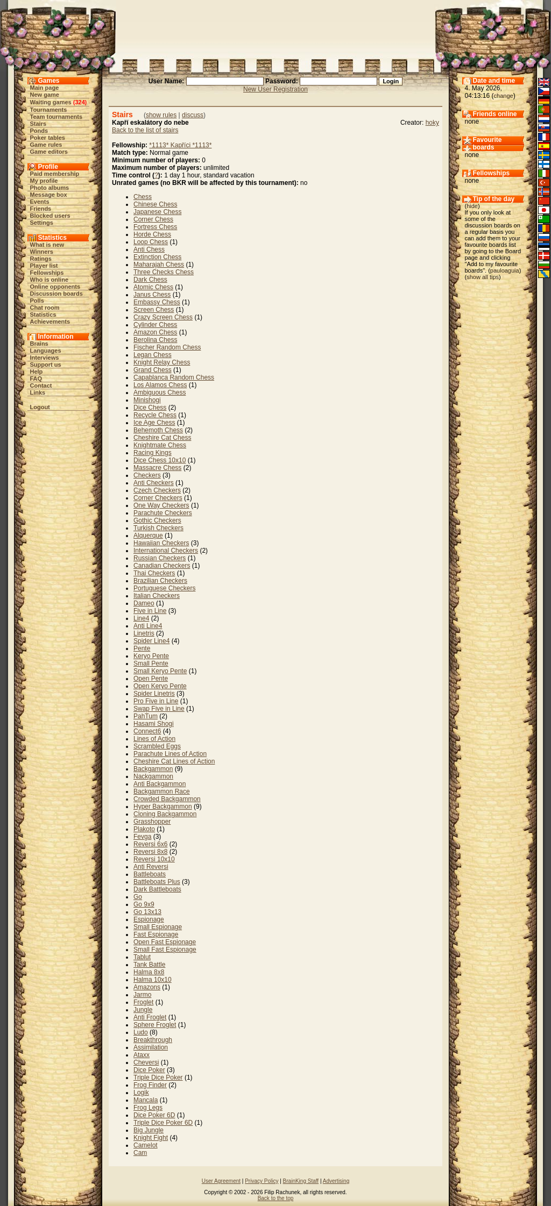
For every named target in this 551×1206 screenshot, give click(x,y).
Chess (142, 197)
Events (40, 201)
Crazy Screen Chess (163, 317)
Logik (141, 1092)
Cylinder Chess (155, 325)
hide (472, 206)
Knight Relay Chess (161, 362)
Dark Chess (150, 279)
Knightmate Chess (159, 445)
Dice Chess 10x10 (159, 460)
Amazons (146, 987)
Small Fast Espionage (164, 949)
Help (36, 371)
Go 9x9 (143, 904)
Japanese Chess (157, 212)
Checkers (147, 475)
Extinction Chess (157, 257)
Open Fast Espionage (164, 942)
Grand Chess (152, 370)
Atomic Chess (153, 287)
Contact (41, 385)
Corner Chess (153, 219)
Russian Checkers (159, 558)
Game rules (46, 144)
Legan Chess (152, 355)
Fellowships (47, 272)
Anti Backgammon (159, 784)
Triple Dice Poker (158, 1077)
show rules (161, 115)
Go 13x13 (147, 912)
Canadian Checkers (161, 565)
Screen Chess (153, 309)
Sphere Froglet (154, 1025)
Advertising (336, 1181)
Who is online (49, 279)
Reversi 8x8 (150, 851)
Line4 (141, 618)
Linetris (143, 633)
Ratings (41, 258)
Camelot (145, 1145)
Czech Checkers (157, 490)
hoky (432, 122)
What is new (47, 244)
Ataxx (141, 1055)
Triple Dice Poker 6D (163, 1122)
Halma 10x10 (152, 979)
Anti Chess (149, 249)
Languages (45, 350)
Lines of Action (154, 739)
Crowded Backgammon (167, 799)
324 (79, 102)
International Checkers (165, 550)
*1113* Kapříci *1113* (180, 145)
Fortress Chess (155, 227)
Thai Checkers (154, 573)
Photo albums (49, 187)
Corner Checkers (157, 498)
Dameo (143, 603)
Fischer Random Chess (167, 347)
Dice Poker (149, 1070)
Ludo (140, 1032)
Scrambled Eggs (157, 746)
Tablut (142, 957)
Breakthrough (152, 1040)
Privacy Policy (261, 1181)
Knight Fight (150, 1137)
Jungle (142, 1010)
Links (38, 392)
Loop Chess (150, 242)
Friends (41, 208)
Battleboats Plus (156, 882)
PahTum (145, 716)
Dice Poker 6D (154, 1115)
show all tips (483, 277)
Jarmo (142, 994)
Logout (40, 407)
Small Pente (150, 663)
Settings (41, 222)
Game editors (49, 151)
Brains (39, 343)
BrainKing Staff (301, 1181)
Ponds (39, 130)
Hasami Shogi (153, 723)
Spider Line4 (151, 641)
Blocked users (50, 215)
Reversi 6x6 (150, 844)
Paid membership (55, 173)
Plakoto (144, 829)
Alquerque (148, 535)
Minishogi (147, 400)
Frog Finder (150, 1085)
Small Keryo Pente (160, 671)
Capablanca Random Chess (173, 377)
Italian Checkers (156, 596)
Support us (45, 364)
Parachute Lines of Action (170, 754)
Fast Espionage (155, 934)
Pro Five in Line (155, 701)
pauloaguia (504, 270)
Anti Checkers (153, 483)
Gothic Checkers (157, 520)
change (503, 95)
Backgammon (153, 769)
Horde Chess (152, 234)
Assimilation (150, 1047)
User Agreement (221, 1181)
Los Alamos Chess (160, 385)
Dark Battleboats (157, 889)
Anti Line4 (147, 626)
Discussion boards (56, 293)
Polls (37, 300)
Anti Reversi (150, 866)
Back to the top (276, 1198)
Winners (41, 251)
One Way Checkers (161, 505)
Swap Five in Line (159, 708)
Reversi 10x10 (154, 859)
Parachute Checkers (162, 513)
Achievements (50, 321)
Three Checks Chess (163, 272)
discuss (192, 115)
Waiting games (51, 102)
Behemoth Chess (158, 430)
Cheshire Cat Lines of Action (174, 761)
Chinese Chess (155, 204)
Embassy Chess (156, 302)
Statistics (43, 314)
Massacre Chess (157, 468)
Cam (140, 1153)
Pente (141, 648)
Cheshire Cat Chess (162, 437)
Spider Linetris (154, 693)
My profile (44, 180)
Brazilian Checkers (160, 580)
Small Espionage (157, 927)
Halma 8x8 (148, 972)
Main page (44, 87)
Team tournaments (56, 116)
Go (137, 897)
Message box (48, 194)
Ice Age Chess (154, 422)
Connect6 (147, 731)
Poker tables (47, 137)
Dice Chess (149, 407)
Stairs (38, 123)
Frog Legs (148, 1107)
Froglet (143, 1002)
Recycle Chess (154, 415)
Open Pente (150, 678)
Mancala (145, 1100)
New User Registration (275, 89)
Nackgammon (153, 776)
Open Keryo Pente (160, 686)
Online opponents (55, 286)
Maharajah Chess (158, 264)
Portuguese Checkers (164, 588)
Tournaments (48, 109)
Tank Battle (149, 964)
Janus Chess (152, 294)
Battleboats (149, 874)
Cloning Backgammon (164, 814)
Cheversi (146, 1062)
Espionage (148, 919)
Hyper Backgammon (162, 806)
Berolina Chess (155, 340)
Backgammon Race (161, 791)
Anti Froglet (149, 1017)
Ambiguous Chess (159, 392)
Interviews (44, 357)
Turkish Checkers (158, 528)
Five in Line (149, 611)
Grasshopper (152, 821)
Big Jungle (148, 1130)
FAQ (36, 378)
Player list (44, 265)
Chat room (45, 307)
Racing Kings (152, 452)
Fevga (142, 836)
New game (44, 94)
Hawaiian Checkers (161, 543)
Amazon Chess (155, 332)
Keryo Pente (151, 656)
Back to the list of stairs (145, 130)
